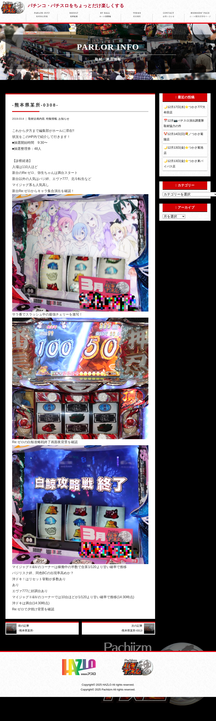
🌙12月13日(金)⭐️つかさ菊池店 (183, 150)
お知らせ (63, 118)
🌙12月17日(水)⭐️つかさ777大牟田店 (185, 109)
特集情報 (51, 118)
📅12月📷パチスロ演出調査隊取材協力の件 (184, 123)
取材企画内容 (36, 118)
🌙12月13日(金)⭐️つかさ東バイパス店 (183, 163)
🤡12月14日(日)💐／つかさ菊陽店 (183, 136)
